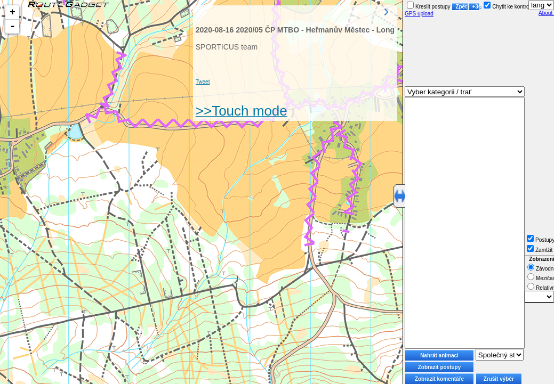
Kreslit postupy (429, 7)
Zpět (461, 7)
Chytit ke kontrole (508, 7)
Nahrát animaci (439, 355)
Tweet (203, 82)
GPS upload (419, 14)
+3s (476, 7)
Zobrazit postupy (439, 367)
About (546, 13)
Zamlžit (539, 250)
